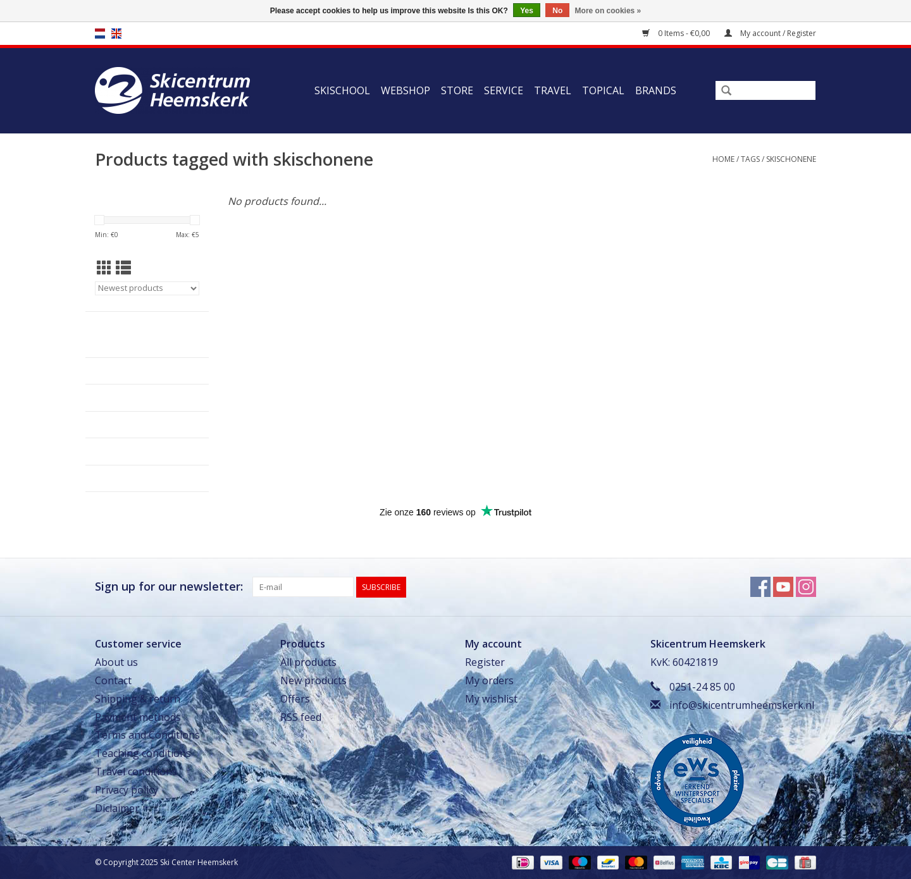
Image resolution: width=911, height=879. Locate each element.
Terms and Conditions (147, 735)
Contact (113, 680)
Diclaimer (117, 808)
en (116, 33)
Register (485, 662)
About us (116, 662)
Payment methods (138, 717)
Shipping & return (137, 699)
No (557, 10)
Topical (603, 90)
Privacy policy (126, 790)
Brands (655, 90)
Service (503, 90)
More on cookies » (608, 10)
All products (308, 662)
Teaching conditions (143, 753)
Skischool (342, 90)
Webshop (405, 90)
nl (100, 33)
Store (457, 90)
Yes (526, 10)
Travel (552, 90)
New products (313, 680)
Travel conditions (136, 771)
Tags (750, 159)
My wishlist (491, 699)
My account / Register (770, 33)
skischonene (791, 159)
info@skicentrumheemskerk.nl (741, 705)
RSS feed (300, 717)
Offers (295, 699)
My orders (489, 680)
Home (723, 159)
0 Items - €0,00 (677, 33)
